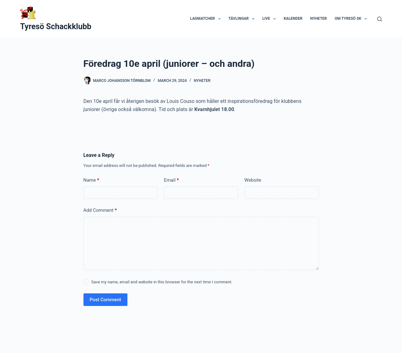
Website (252, 180)
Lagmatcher (206, 19)
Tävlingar (242, 19)
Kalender (293, 18)
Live (270, 19)
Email (171, 180)
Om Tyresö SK (352, 19)
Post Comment (105, 299)
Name (91, 180)
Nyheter (318, 18)
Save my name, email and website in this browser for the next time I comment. (162, 282)
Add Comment (100, 210)
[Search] (379, 19)
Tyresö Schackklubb (55, 26)
